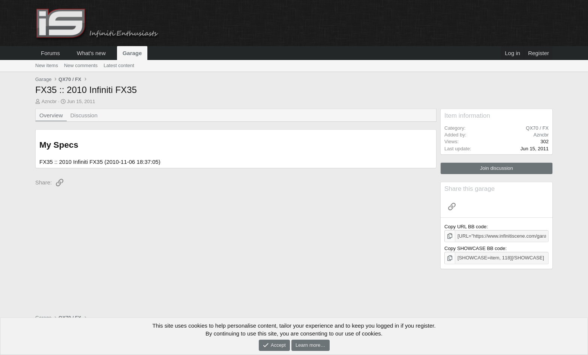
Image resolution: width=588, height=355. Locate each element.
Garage (132, 53)
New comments (81, 65)
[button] (66, 53)
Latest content (119, 65)
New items (46, 65)
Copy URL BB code (465, 226)
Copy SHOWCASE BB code (475, 248)
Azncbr (49, 101)
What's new (91, 53)
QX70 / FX (537, 128)
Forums (50, 53)
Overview (51, 115)
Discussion (84, 115)
